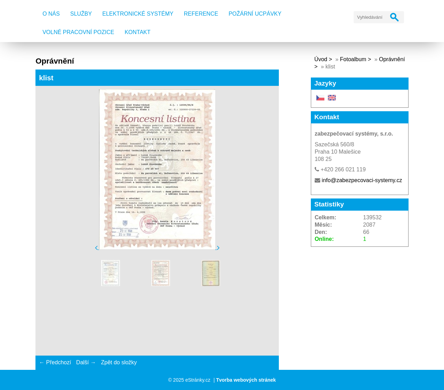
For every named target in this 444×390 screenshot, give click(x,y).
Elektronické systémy (137, 14)
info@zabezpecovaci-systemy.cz (362, 180)
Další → (86, 362)
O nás (51, 14)
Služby (81, 14)
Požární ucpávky (254, 14)
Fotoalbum (353, 59)
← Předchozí (55, 362)
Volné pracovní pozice (78, 32)
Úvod (320, 59)
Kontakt (137, 32)
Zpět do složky (119, 362)
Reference (201, 14)
